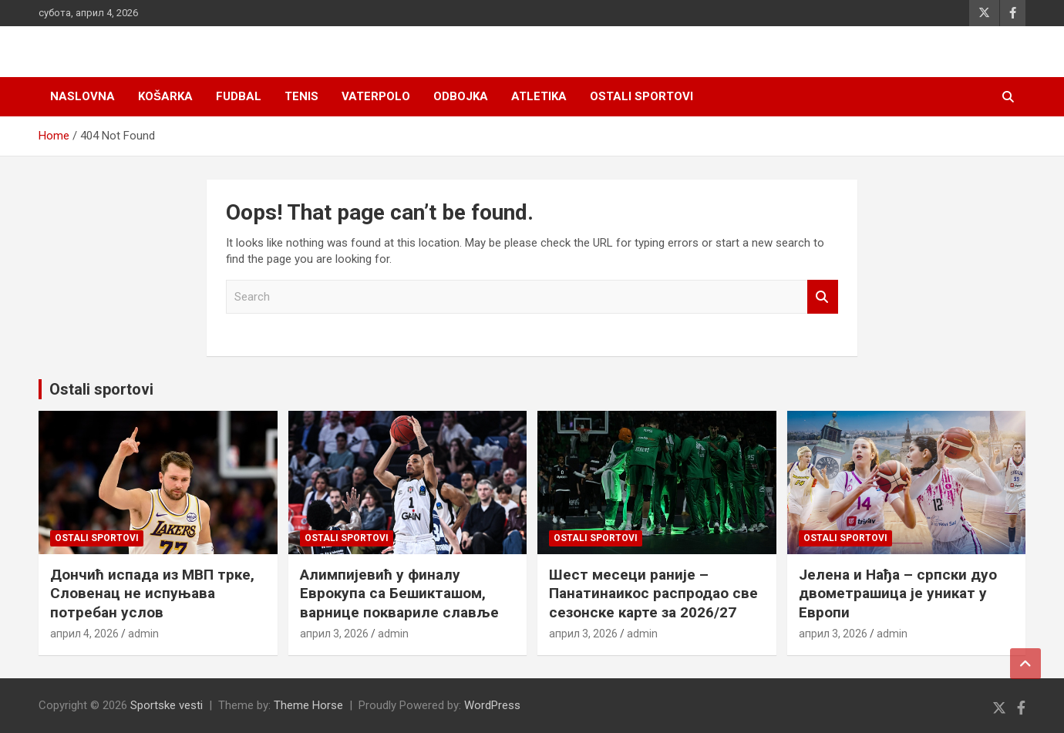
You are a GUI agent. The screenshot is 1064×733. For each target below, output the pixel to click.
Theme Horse (308, 705)
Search (822, 297)
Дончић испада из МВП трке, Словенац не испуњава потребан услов (152, 593)
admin (143, 633)
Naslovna (82, 96)
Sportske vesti (166, 705)
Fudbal (238, 96)
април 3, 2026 (334, 633)
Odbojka (460, 96)
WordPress (492, 705)
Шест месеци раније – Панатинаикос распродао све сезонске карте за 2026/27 (653, 593)
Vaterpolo (376, 96)
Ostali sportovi (641, 96)
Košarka (165, 96)
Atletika (539, 96)
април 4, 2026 (84, 633)
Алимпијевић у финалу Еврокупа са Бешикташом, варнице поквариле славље (399, 593)
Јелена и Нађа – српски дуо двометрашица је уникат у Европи (898, 593)
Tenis (301, 96)
